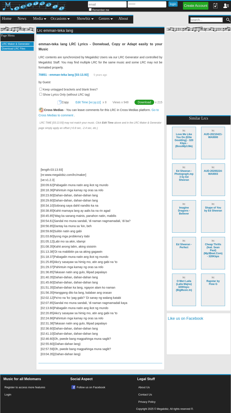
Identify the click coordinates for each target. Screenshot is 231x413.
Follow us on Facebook (91, 387)
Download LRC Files (13, 48)
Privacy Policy (147, 401)
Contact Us (145, 394)
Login (7, 394)
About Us (144, 387)
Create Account (195, 5)
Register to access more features (24, 387)
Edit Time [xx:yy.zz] (88, 102)
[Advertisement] (17, 119)
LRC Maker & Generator (15, 43)
